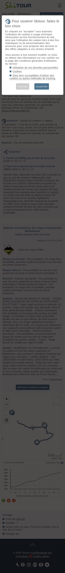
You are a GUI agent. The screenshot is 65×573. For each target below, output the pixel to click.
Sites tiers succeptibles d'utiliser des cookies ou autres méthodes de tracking (32, 77)
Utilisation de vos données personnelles (35, 67)
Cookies (17, 71)
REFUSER (22, 87)
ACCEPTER (41, 87)
